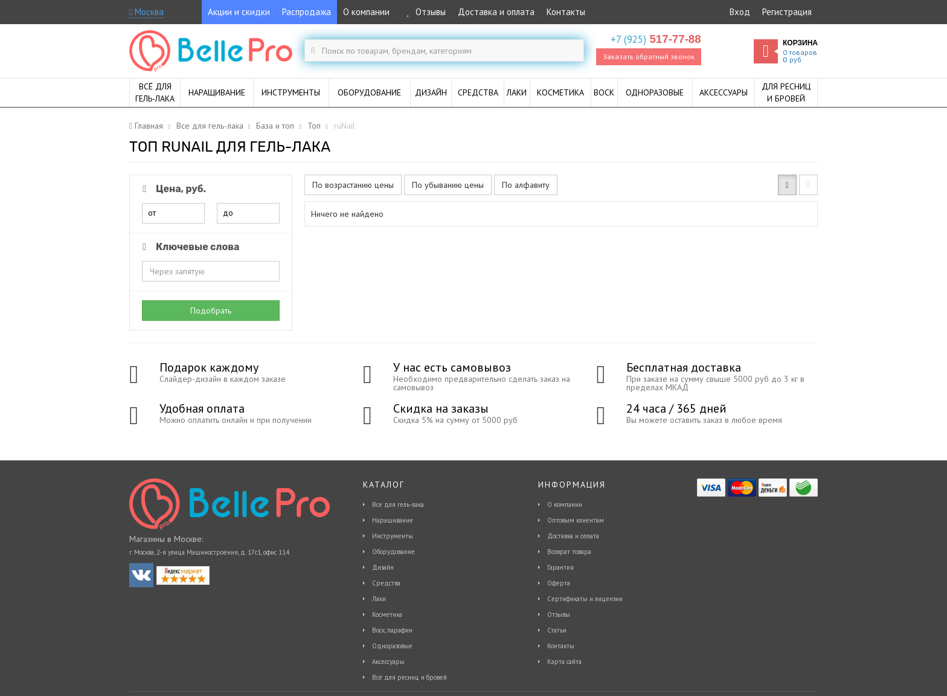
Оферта (558, 583)
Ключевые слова (188, 247)
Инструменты (392, 536)
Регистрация (787, 12)
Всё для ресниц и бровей (409, 677)
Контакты (566, 12)
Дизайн (383, 567)
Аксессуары (388, 661)
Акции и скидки (239, 12)
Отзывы (424, 12)
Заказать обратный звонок (649, 56)
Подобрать (210, 310)
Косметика (387, 614)
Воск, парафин (392, 630)
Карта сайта (564, 661)
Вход (740, 12)
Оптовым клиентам (575, 520)
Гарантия (560, 567)
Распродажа (306, 12)
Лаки (379, 598)
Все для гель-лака (398, 504)
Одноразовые (392, 646)
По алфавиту (526, 184)
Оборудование (393, 551)
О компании (366, 12)
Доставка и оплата (496, 12)
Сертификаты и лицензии (585, 598)
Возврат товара (569, 551)
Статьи (557, 630)
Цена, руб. (172, 189)
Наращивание (392, 520)
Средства (386, 583)
